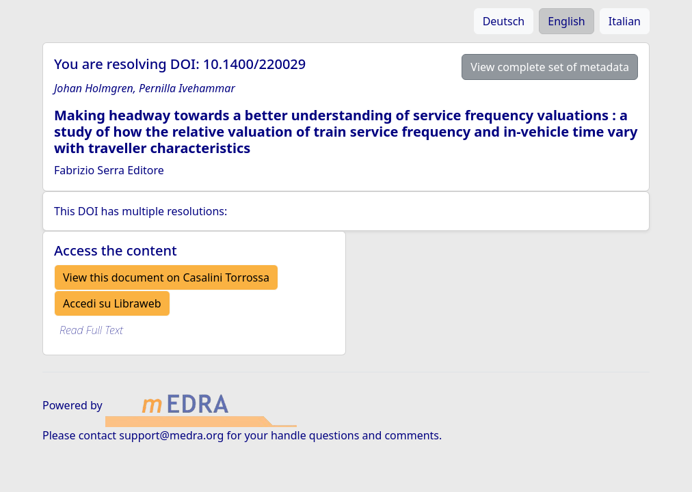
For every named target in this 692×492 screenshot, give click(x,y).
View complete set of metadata (549, 66)
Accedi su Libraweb (112, 303)
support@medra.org (171, 435)
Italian (625, 21)
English (566, 21)
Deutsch (504, 21)
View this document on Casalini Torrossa (166, 277)
